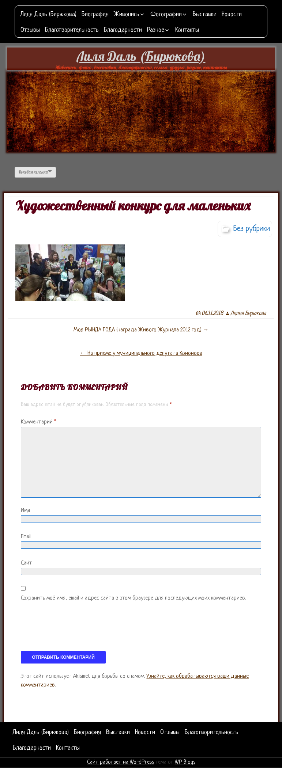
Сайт (26, 563)
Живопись (126, 14)
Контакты (187, 30)
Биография (95, 14)
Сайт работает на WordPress (120, 762)
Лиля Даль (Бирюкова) (48, 14)
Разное (155, 30)
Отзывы (30, 30)
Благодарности (123, 30)
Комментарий (38, 422)
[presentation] (76, 629)
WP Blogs (185, 762)
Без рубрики (251, 229)
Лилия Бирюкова (248, 314)
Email (26, 537)
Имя (25, 510)
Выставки (205, 14)
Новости (232, 14)
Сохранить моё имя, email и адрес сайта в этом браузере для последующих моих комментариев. (133, 598)
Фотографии (166, 14)
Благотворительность (72, 30)
